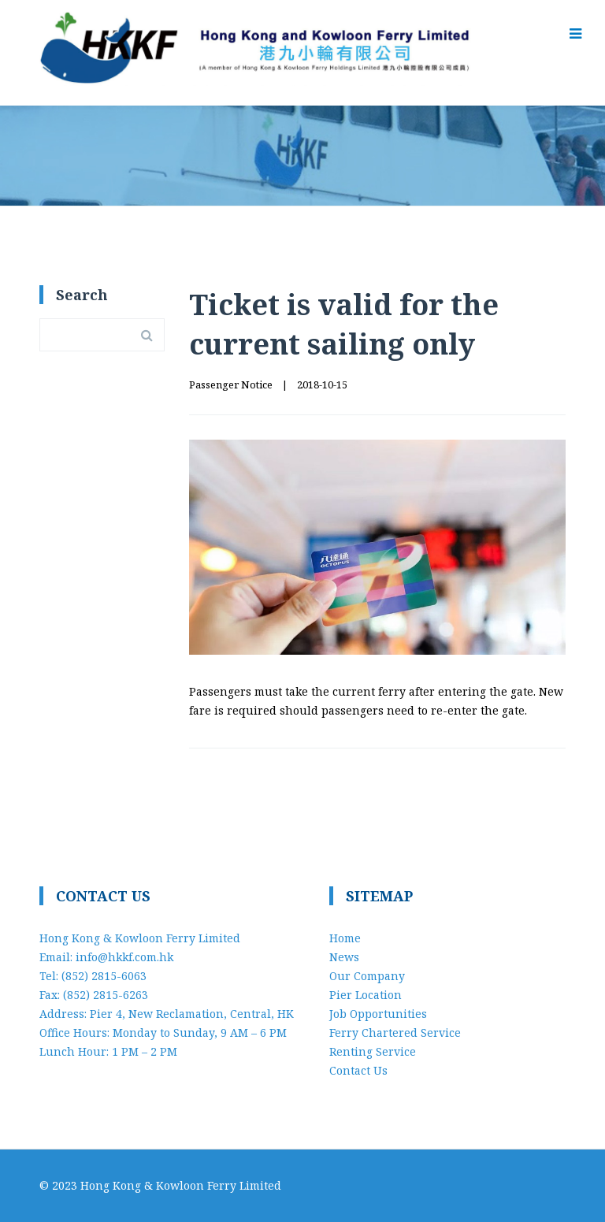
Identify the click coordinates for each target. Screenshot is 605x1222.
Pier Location (365, 994)
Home (345, 937)
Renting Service (372, 1051)
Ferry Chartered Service (395, 1032)
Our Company (367, 975)
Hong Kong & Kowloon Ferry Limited (180, 1185)
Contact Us (358, 1070)
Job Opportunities (378, 1013)
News (344, 956)
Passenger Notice (231, 384)
